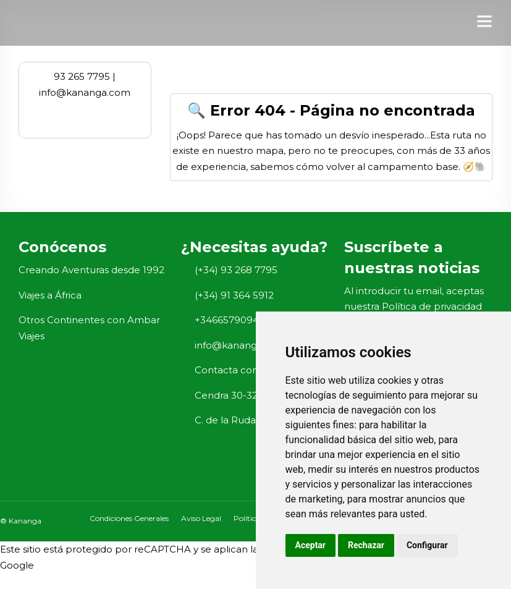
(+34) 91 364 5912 (234, 295)
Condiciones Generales (129, 518)
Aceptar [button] (310, 545)
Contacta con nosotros (248, 370)
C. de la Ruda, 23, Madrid (251, 420)
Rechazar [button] (366, 545)
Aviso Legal (201, 518)
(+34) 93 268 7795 (236, 270)
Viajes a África (50, 295)
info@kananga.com (240, 345)
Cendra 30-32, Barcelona (253, 395)
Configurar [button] (427, 545)
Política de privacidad (432, 306)
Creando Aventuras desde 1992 (91, 270)
